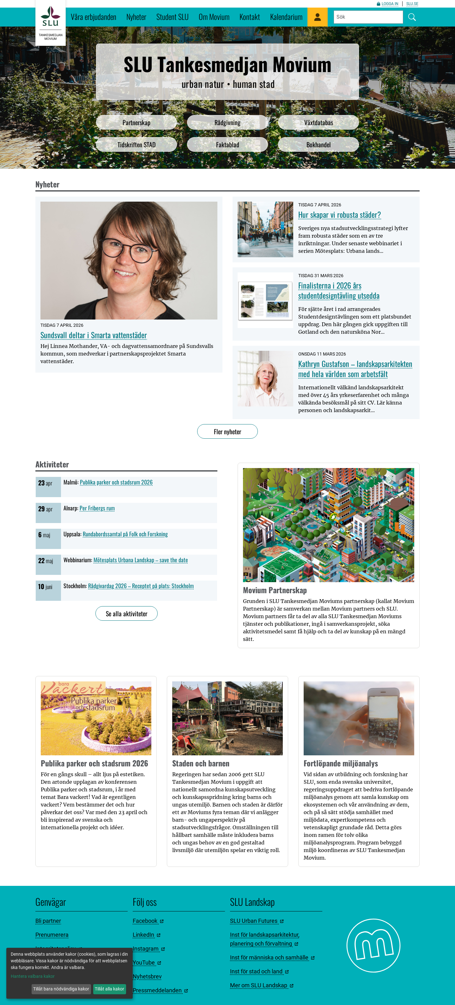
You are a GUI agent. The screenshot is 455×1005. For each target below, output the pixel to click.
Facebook (148, 920)
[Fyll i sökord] (368, 17)
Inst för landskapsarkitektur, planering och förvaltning (265, 939)
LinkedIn (147, 934)
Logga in (387, 4)
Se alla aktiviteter (126, 613)
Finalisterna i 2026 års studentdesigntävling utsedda (338, 290)
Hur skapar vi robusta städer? (339, 214)
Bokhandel (318, 144)
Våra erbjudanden (93, 16)
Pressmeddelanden (160, 990)
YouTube (147, 962)
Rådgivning (227, 122)
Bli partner (48, 920)
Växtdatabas (318, 122)
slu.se (412, 4)
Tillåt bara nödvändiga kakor (61, 988)
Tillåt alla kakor (109, 988)
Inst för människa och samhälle (272, 957)
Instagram (149, 948)
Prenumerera (52, 934)
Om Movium (214, 16)
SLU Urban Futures (257, 920)
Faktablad (227, 144)
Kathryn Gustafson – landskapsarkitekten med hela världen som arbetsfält (355, 368)
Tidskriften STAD (137, 144)
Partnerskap (136, 122)
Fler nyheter (227, 431)
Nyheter (136, 16)
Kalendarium (286, 16)
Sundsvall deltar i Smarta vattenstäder (93, 335)
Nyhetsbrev (147, 976)
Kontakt (250, 16)
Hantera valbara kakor (33, 976)
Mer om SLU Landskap (262, 985)
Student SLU (172, 16)
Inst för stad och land (259, 971)
